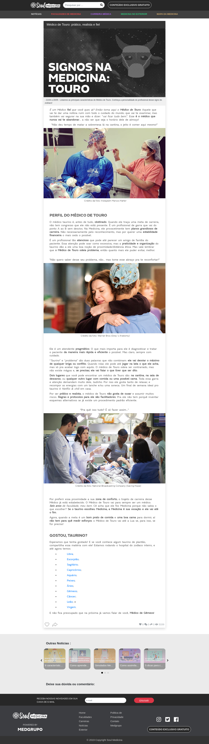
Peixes (71, 580)
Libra (70, 554)
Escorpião (73, 559)
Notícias (83, 725)
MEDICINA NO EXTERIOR (134, 14)
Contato (114, 721)
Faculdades (85, 717)
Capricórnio (74, 570)
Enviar (144, 700)
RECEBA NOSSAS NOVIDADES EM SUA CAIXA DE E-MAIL (57, 700)
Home (82, 712)
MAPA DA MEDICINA (167, 14)
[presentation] (41, 660)
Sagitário (72, 564)
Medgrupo (116, 725)
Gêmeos (72, 591)
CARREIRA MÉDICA (101, 14)
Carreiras (84, 721)
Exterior (83, 729)
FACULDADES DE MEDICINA (66, 14)
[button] (129, 5)
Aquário (71, 575)
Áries (70, 586)
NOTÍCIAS (36, 14)
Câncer (71, 596)
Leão (70, 602)
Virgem (71, 607)
